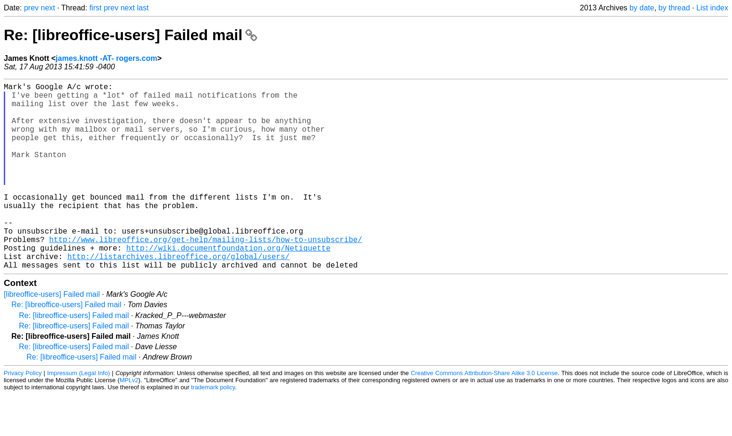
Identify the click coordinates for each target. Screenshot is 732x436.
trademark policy (213, 428)
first (95, 8)
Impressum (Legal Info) (78, 414)
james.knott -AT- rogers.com (106, 58)
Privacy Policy (23, 414)
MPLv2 (129, 421)
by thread (674, 8)
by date (641, 8)
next (48, 8)
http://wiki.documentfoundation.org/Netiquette (228, 285)
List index (712, 8)
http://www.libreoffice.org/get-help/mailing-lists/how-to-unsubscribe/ (205, 275)
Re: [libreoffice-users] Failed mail (130, 34)
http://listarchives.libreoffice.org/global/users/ (178, 296)
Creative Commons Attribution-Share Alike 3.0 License (484, 414)
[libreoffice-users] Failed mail (52, 336)
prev (31, 8)
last (143, 8)
